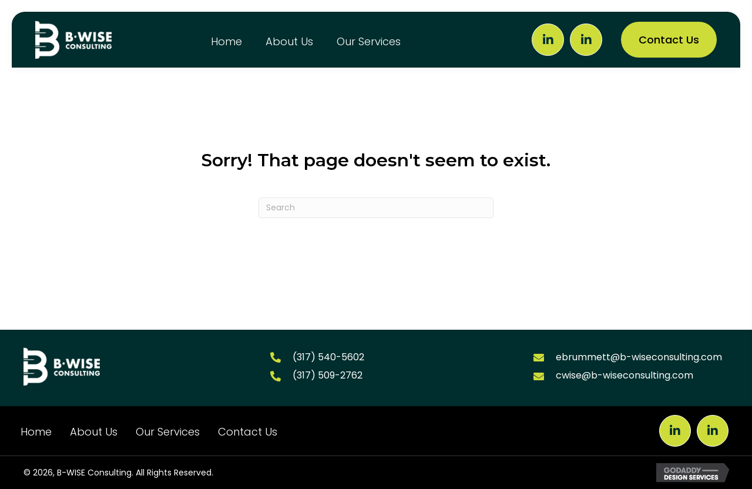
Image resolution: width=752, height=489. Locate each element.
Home (36, 432)
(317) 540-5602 (328, 357)
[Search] (376, 207)
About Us (94, 432)
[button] (548, 40)
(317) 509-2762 (327, 375)
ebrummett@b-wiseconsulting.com (639, 357)
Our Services (168, 432)
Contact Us (247, 432)
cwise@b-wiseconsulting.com (624, 375)
